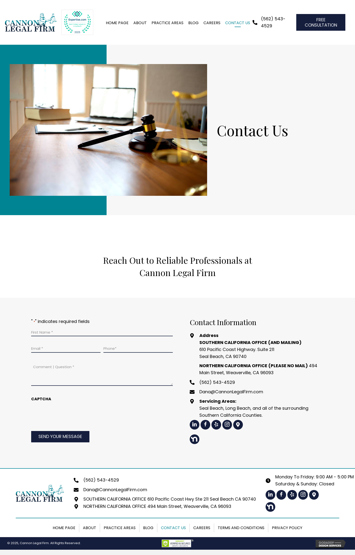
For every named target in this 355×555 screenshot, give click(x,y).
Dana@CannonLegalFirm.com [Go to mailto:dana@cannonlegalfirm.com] (231, 392)
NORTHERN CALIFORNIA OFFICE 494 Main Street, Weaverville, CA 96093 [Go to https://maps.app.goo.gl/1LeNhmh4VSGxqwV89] (157, 506)
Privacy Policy (287, 528)
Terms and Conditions (241, 528)
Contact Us (173, 528)
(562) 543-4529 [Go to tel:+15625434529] (217, 382)
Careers (201, 528)
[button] (194, 425)
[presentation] (68, 416)
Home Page (64, 528)
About (89, 528)
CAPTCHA (41, 399)
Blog (148, 528)
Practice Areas (120, 528)
